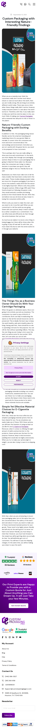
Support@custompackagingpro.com (18, 689)
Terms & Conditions (9, 665)
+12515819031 (10, 685)
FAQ (3, 657)
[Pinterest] (16, 637)
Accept (18, 376)
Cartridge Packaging (12, 339)
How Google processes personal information (18, 372)
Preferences (18, 384)
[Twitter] (6, 637)
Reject (18, 380)
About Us (5, 649)
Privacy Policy (7, 661)
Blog (3, 653)
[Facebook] (2, 637)
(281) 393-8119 (10, 681)
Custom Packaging (26, 116)
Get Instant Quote (18, 606)
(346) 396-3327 (11, 676)
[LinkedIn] (13, 637)
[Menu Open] (34, 5)
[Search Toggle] (29, 5)
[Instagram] (10, 637)
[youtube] (20, 637)
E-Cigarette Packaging (20, 427)
